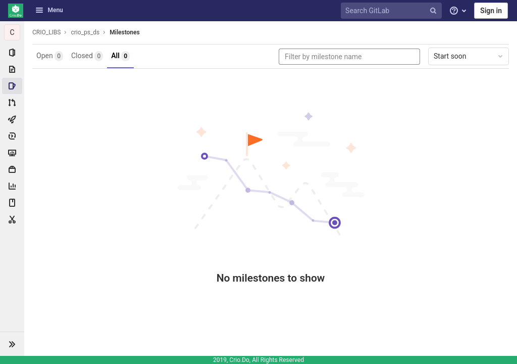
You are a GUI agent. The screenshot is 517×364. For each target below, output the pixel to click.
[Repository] (12, 69)
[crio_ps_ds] (12, 32)
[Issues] (12, 86)
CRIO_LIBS (46, 32)
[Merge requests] (12, 103)
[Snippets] (12, 219)
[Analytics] (12, 186)
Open (49, 56)
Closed (87, 56)
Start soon (469, 56)
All (120, 56)
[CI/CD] (12, 119)
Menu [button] (49, 10)
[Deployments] (12, 136)
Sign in (491, 11)
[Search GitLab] (392, 11)
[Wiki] (12, 203)
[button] (12, 344)
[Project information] (12, 52)
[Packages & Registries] (12, 169)
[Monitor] (12, 153)
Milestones (124, 32)
